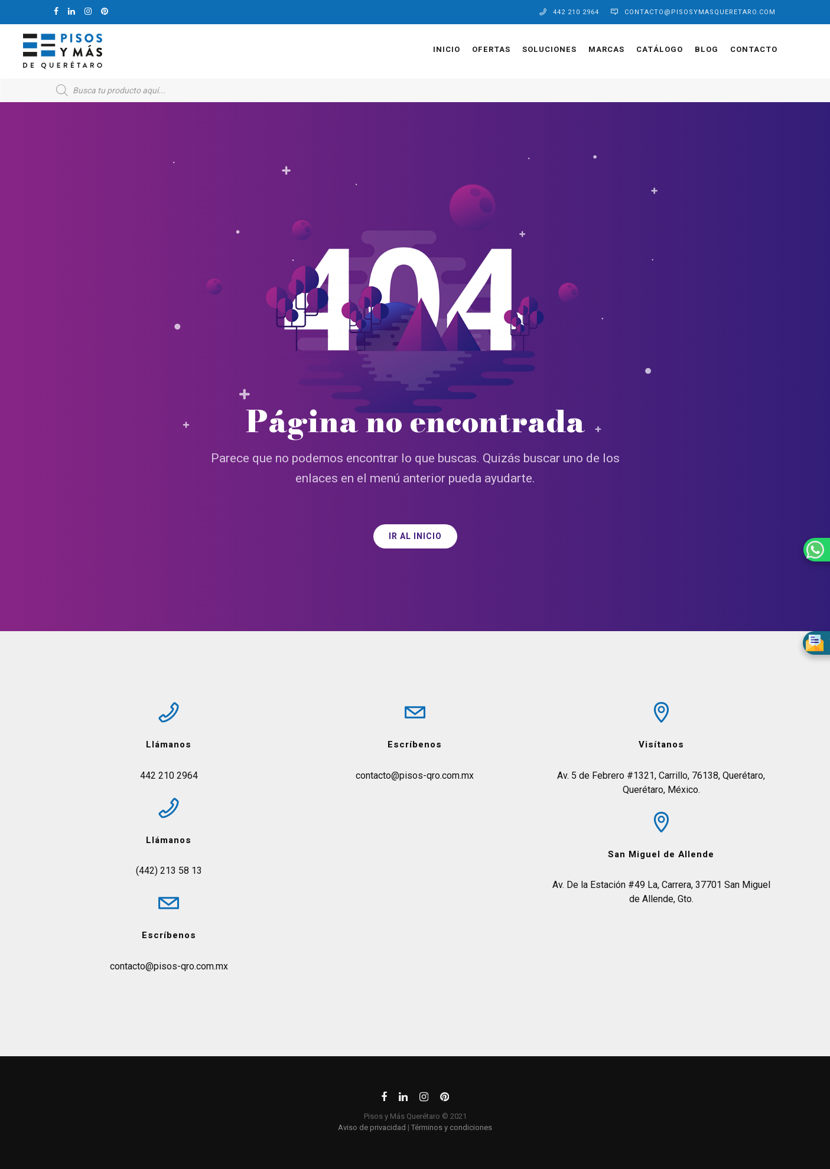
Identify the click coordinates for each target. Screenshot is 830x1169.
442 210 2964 (576, 12)
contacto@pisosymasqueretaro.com (700, 12)
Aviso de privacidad (372, 1127)
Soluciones (518, 49)
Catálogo (628, 49)
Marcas (575, 49)
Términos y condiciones (451, 1127)
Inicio (415, 49)
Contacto (722, 49)
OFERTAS (460, 49)
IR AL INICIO (415, 536)
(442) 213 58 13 (169, 870)
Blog (675, 49)
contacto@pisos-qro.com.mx (169, 966)
